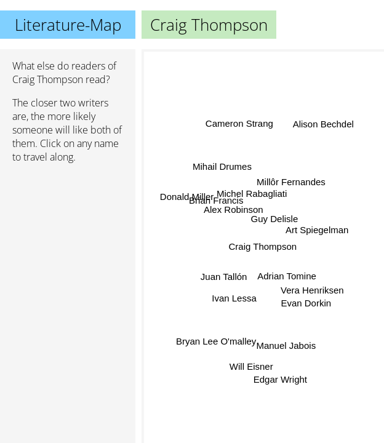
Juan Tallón (224, 273)
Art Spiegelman (317, 229)
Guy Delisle (274, 219)
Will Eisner (249, 364)
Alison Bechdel (322, 123)
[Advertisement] (67, 238)
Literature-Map (68, 25)
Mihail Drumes (222, 168)
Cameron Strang (239, 124)
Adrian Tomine (287, 276)
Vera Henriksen (311, 290)
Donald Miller (187, 198)
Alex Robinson (233, 211)
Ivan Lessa (233, 297)
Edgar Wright (281, 378)
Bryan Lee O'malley (215, 339)
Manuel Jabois (287, 343)
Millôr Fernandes (290, 180)
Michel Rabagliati (252, 195)
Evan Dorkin (306, 304)
